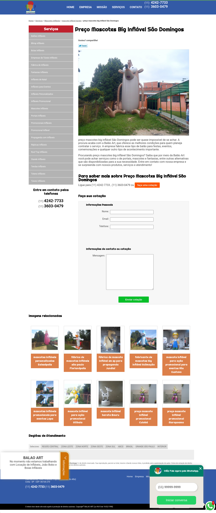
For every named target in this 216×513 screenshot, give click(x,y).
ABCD (120, 446)
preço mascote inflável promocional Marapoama (176, 417)
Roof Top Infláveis (39, 152)
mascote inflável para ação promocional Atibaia (78, 417)
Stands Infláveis (38, 159)
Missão (102, 7)
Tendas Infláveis (38, 166)
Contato (136, 7)
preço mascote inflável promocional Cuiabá (143, 417)
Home (70, 7)
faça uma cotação (147, 185)
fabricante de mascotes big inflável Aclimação (143, 361)
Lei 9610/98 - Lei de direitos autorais (71, 465)
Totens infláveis (38, 174)
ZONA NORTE (82, 446)
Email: (128, 219)
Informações (64, 465)
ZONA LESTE (67, 446)
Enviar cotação (133, 299)
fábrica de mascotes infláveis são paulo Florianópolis (77, 363)
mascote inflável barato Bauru (111, 413)
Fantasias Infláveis (39, 72)
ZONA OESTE (97, 446)
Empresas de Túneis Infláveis (44, 58)
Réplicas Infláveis (39, 145)
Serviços (118, 7)
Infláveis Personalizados (42, 94)
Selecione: (34, 446)
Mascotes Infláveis (40, 108)
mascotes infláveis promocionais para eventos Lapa (44, 415)
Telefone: (126, 227)
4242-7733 (159, 3)
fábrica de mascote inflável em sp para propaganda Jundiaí (111, 363)
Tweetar (83, 45)
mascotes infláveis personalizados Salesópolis (44, 361)
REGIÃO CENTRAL (50, 446)
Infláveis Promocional (41, 101)
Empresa (85, 7)
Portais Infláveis (38, 116)
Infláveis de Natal (39, 79)
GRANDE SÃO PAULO (145, 446)
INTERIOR (162, 446)
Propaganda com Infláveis (43, 137)
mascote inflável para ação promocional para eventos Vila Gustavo (176, 365)
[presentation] (107, 238)
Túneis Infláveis (38, 181)
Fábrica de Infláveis (40, 65)
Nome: (128, 212)
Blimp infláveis (38, 43)
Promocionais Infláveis (41, 123)
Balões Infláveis (38, 36)
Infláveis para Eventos (41, 87)
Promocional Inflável (40, 130)
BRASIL (129, 446)
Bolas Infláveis (38, 50)
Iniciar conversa (176, 500)
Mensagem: (123, 272)
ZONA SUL (110, 446)
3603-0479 (159, 7)
